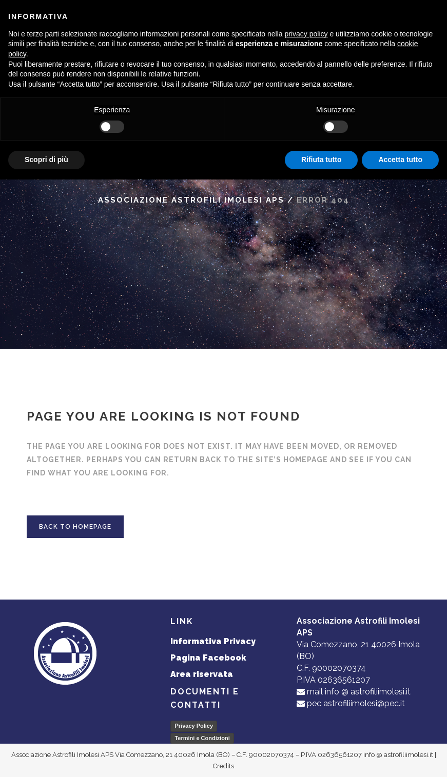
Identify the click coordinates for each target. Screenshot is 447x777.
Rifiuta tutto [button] (321, 159)
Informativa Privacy (213, 641)
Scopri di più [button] (46, 159)
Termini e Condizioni (201, 738)
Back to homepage (75, 526)
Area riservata (201, 674)
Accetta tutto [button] (400, 159)
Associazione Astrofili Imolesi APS (191, 200)
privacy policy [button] (306, 34)
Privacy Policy (193, 726)
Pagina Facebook (208, 658)
